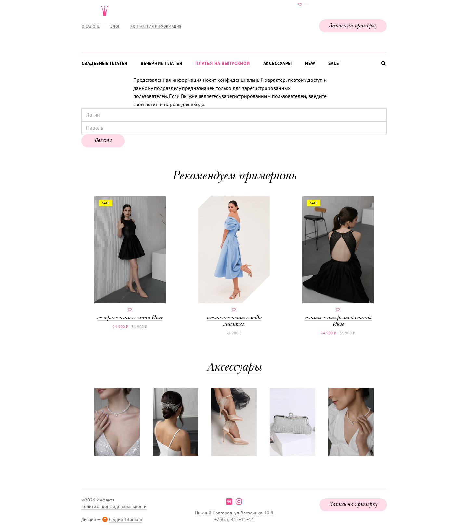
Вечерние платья (161, 63)
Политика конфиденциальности (114, 506)
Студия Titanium (125, 519)
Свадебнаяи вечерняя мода (234, 24)
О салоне (91, 26)
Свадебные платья (104, 63)
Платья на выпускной (222, 63)
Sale (333, 63)
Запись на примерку (353, 26)
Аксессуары (277, 63)
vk (229, 501)
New (310, 63)
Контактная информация (155, 26)
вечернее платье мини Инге (130, 258)
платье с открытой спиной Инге (338, 262)
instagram (239, 501)
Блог (115, 26)
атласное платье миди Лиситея (234, 262)
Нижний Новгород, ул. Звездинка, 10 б (234, 513)
